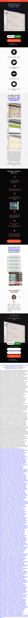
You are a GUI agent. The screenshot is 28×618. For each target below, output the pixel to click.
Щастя (13, 501)
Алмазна (1, 477)
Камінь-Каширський (8, 492)
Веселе (10, 467)
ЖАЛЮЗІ (10, 249)
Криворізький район (12, 585)
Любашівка (24, 461)
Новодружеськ (13, 485)
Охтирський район (15, 595)
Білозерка (2, 461)
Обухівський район (12, 594)
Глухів (21, 530)
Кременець (18, 518)
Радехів (25, 485)
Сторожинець (19, 502)
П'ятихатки (2, 517)
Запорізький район (19, 575)
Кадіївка (8, 545)
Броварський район (20, 563)
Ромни (14, 535)
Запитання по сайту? (9, 368)
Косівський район (19, 583)
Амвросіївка (23, 518)
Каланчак (14, 467)
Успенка (5, 459)
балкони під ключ (7, 365)
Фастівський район (18, 607)
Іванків (19, 464)
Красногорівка (2, 509)
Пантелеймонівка (14, 448)
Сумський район (17, 604)
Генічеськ (14, 518)
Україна (1, 617)
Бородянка (15, 470)
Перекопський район (15, 596)
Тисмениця (15, 487)
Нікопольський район (14, 592)
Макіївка (19, 557)
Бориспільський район (12, 563)
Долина (17, 517)
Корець (23, 550)
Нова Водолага (20, 471)
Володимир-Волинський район (14, 568)
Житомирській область (12, 574)
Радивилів (17, 551)
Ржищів (10, 483)
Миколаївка (14, 508)
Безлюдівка (6, 461)
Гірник (1, 502)
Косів (23, 481)
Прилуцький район (11, 599)
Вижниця (24, 476)
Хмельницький (6, 555)
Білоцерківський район (12, 562)
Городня (16, 501)
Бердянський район (12, 560)
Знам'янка (2, 527)
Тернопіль (6, 554)
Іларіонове (2, 455)
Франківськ (23, 553)
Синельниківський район (21, 602)
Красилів (6, 517)
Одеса (16, 616)
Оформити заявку (14, 356)
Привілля (24, 484)
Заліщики (21, 488)
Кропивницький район (20, 585)
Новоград (25, 543)
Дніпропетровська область (21, 570)
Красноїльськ (15, 461)
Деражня (23, 489)
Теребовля (2, 501)
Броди (5, 520)
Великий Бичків (18, 460)
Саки (5, 527)
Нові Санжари (12, 452)
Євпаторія (20, 546)
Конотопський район (23, 582)
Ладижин (4, 519)
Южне (5, 521)
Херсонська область (21, 608)
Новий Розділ (25, 525)
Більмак (18, 451)
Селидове (6, 525)
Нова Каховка (14, 536)
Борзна (11, 494)
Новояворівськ (15, 524)
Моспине (14, 494)
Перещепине (7, 488)
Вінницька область (22, 566)
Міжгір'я (13, 460)
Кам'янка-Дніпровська (4, 505)
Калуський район (10, 578)
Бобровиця (2, 495)
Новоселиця (6, 483)
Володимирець (13, 549)
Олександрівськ (16, 479)
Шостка (26, 544)
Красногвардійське (3, 468)
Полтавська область (19, 598)
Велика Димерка (11, 463)
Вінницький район (3, 567)
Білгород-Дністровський (4, 536)
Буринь (4, 494)
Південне (17, 483)
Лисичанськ (25, 546)
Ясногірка (2, 454)
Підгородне (2, 512)
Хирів (14, 476)
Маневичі (16, 463)
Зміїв (20, 509)
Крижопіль (23, 460)
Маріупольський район (14, 588)
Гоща (17, 549)
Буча (1, 526)
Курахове (7, 518)
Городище (15, 505)
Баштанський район (20, 559)
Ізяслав (9, 513)
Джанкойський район (4, 570)
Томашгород (2, 552)
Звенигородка (2, 516)
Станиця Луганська (14, 472)
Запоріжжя (9, 616)
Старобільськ (9, 519)
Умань (5, 545)
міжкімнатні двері (12, 366)
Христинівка (16, 493)
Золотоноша (4, 526)
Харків (22, 616)
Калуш (12, 541)
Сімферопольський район (5, 603)
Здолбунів (10, 550)
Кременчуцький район (4, 585)
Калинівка (10, 516)
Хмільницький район (4, 610)
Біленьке (20, 463)
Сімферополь (11, 557)
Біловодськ (12, 456)
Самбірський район (13, 601)
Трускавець (2, 528)
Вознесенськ (2, 534)
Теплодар (7, 484)
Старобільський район (22, 603)
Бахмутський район (3, 559)
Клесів (20, 550)
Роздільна (24, 511)
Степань (19, 552)
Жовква (13, 500)
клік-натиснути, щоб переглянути (14, 98)
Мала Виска (20, 497)
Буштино (6, 455)
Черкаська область (3, 611)
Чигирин (6, 495)
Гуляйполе (23, 509)
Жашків (18, 505)
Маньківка (23, 455)
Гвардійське (24, 470)
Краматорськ (7, 553)
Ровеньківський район (15, 600)
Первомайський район (7, 596)
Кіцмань (1, 481)
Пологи (1, 519)
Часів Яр (9, 508)
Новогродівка (2, 511)
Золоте (8, 512)
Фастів (10, 536)
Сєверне (5, 463)
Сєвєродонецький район (11, 602)
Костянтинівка (2, 546)
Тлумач (11, 484)
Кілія (13, 519)
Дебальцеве (14, 527)
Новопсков (24, 462)
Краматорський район (4, 584)
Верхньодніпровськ (12, 509)
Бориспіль (11, 537)
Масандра (13, 454)
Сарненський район (21, 601)
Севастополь (5, 557)
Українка (25, 501)
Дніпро (19, 616)
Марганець (2, 535)
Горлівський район (19, 569)
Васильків (16, 533)
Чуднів (22, 477)
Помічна (18, 492)
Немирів (17, 495)
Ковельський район (7, 582)
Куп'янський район (3, 586)
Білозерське (12, 512)
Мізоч (5, 551)
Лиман (21, 525)
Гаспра (23, 463)
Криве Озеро (18, 455)
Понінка (16, 450)
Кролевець (14, 522)
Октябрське (20, 468)
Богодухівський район (20, 562)
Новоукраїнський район (4, 594)
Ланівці (4, 484)
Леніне (16, 454)
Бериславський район (12, 561)
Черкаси (17, 555)
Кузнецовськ (15, 544)
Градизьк (12, 450)
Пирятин (18, 508)
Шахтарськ (20, 538)
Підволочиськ (7, 450)
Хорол (23, 502)
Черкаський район (11, 611)
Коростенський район (4, 583)
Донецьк (12, 616)
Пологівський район (11, 598)
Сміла (19, 541)
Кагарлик (10, 501)
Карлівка (19, 512)
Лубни (19, 536)
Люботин (15, 521)
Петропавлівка (23, 459)
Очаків (7, 509)
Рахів (27, 503)
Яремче (7, 481)
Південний (21, 483)
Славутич (24, 521)
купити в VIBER (14, 9)
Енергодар (4, 538)
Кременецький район (22, 584)
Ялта (11, 543)
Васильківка (5, 470)
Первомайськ (23, 541)
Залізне (4, 479)
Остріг (8, 549)
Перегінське (10, 470)
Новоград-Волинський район (8, 593)
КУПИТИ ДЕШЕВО (14, 250)
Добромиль (20, 476)
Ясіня (8, 451)
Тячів (12, 487)
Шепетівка (21, 534)
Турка (4, 481)
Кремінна (1, 522)
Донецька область (19, 571)
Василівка (10, 505)
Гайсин (25, 522)
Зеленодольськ (7, 503)
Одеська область (20, 594)
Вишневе (1, 530)
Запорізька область (12, 575)
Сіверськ (12, 502)
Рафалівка (22, 551)
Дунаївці (1, 508)
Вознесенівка (16, 511)
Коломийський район (15, 582)
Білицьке (11, 488)
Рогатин (25, 483)
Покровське (15, 469)
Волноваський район (4, 568)
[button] (8, 297)
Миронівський (2, 452)
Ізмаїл (19, 544)
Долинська (13, 513)
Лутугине (21, 513)
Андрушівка (2, 488)
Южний (8, 521)
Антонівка (9, 471)
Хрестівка (18, 527)
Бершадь (1, 500)
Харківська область (6, 608)
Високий (12, 468)
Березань (18, 510)
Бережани (7, 511)
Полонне (1, 520)
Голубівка (5, 530)
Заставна (18, 484)
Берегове (1, 525)
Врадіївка (2, 463)
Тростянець (8, 520)
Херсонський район (3, 609)
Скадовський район (13, 603)
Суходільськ (17, 520)
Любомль (20, 489)
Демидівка (20, 549)
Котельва (1, 471)
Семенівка (8, 487)
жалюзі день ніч (13, 365)
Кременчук (11, 554)
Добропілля (17, 530)
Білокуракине (2, 450)
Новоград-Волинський (11, 538)
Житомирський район (4, 574)
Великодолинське (3, 469)
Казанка (23, 453)
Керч (22, 552)
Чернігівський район (20, 612)
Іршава (1, 487)
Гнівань (24, 496)
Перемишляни (25, 480)
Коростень (8, 541)
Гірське (12, 493)
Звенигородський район (4, 576)
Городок (20, 511)
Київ (27, 616)
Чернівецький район (4, 612)
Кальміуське (20, 496)
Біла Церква (12, 553)
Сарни (10, 552)
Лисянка (16, 452)
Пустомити (24, 487)
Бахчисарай (10, 525)
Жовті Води (22, 536)
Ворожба (1, 483)
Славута (19, 529)
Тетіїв (12, 503)
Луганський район (13, 587)
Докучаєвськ (19, 521)
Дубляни (13, 483)
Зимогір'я (1, 493)
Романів (1, 453)
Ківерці (21, 508)
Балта (7, 516)
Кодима (4, 487)
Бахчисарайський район (12, 559)
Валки (16, 489)
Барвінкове (13, 497)
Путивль (14, 510)
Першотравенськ (19, 526)
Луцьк (16, 553)
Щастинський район (12, 615)
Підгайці (17, 475)
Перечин (21, 479)
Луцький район (20, 587)
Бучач (5, 496)
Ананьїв (19, 486)
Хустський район (11, 610)
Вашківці (4, 478)
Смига (12, 552)
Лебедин (8, 526)
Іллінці (21, 492)
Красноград (17, 519)
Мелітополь (2, 553)
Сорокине (18, 535)
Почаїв (20, 481)
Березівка (23, 486)
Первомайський (3, 529)
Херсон (1, 557)
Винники (22, 500)
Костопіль (2, 551)
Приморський (21, 472)
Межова (10, 451)
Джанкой (10, 534)
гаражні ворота (22, 365)
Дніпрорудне (2, 518)
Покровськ (16, 541)
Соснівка (24, 494)
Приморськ (8, 497)
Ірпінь (19, 533)
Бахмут (18, 543)
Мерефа (9, 522)
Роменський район (6, 601)
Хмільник (14, 525)
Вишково (7, 452)
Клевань (17, 550)
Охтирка (11, 535)
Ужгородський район (4, 607)
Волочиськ (25, 517)
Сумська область (10, 604)
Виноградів (2, 524)
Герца (6, 475)
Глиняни (21, 475)
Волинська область (19, 567)
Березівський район (3, 561)
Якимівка (5, 471)
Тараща (9, 500)
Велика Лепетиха (18, 462)
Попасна (6, 524)
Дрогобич (8, 543)
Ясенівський (10, 459)
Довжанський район (12, 571)
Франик (19, 553)
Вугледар (22, 510)
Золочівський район (21, 576)
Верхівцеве (25, 488)
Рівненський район (6, 600)
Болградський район (4, 563)
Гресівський (22, 467)
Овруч (17, 509)
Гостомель (20, 470)
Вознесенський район (11, 567)
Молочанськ (11, 481)
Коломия (24, 538)
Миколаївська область (7, 590)
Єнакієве (16, 546)
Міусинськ (8, 478)
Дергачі (17, 516)
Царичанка (8, 448)
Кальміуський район (17, 578)
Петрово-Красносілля (21, 504)
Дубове (4, 460)
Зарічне (6, 550)
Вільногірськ (25, 520)
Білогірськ (17, 513)
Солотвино (2, 459)
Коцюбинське (2, 472)
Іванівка (17, 467)
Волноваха (6, 522)
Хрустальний (21, 545)
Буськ (1, 484)
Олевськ (14, 492)
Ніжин (5, 543)
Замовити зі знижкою (14, 40)
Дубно (24, 549)
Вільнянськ (6, 508)
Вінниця (15, 557)
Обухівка (16, 453)
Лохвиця (1, 496)
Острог (13, 551)
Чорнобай (12, 453)
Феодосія (1, 543)
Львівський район (6, 588)
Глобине (1, 497)
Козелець (25, 456)
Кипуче (17, 485)
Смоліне (19, 461)
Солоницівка (14, 471)
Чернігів (20, 555)
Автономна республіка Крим (13, 558)
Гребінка (20, 493)
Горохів (1, 485)
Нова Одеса (21, 501)
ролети (18, 365)
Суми (14, 555)
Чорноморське (9, 469)
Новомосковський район (18, 593)
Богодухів (2, 513)
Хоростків (4, 480)
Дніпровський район (12, 570)
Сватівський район (3, 602)
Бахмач (20, 516)
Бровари (22, 544)
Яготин (20, 520)
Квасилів (13, 550)
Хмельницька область (12, 609)
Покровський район (3, 598)
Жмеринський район (21, 574)
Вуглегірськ (6, 489)
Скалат (11, 476)
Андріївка (10, 461)
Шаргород (25, 479)
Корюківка (8, 502)
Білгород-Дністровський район (22, 561)
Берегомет (14, 455)
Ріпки (19, 448)
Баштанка (25, 497)
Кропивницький (19, 554)
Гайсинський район (23, 568)
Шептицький (7, 542)
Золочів (12, 520)
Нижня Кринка (8, 472)
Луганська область (6, 587)
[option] (14, 303)
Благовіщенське (19, 480)
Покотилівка (12, 464)
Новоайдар (15, 459)
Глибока (19, 459)
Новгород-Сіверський (21, 503)
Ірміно (16, 497)
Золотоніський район (13, 576)
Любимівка (2, 456)
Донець (9, 462)
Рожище (19, 500)
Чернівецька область (19, 611)
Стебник (14, 517)
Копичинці (11, 479)
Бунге (6, 512)
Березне (5, 549)
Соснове (15, 552)
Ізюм (1, 538)
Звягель (21, 543)
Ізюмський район (3, 578)
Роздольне (20, 452)
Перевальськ (9, 527)
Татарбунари (2, 492)
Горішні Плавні (23, 535)
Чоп (21, 484)
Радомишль (6, 504)
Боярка (23, 530)
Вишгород (24, 519)
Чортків (12, 526)
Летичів (7, 467)
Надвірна (21, 517)
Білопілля (6, 513)
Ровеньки (2, 537)
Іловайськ (11, 511)
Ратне (23, 454)
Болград (10, 510)
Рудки (16, 476)
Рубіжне (1, 541)
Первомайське (9, 460)
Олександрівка (3, 467)
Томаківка (22, 451)
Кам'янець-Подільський (10, 546)
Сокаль (10, 518)
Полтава (24, 555)
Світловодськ (6, 535)
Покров (17, 534)
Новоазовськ (12, 496)
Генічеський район (3, 569)
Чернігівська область (12, 612)
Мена (5, 497)
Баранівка (8, 496)
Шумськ (9, 477)
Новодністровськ (12, 489)
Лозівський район (18, 586)
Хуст (15, 526)
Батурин (14, 475)
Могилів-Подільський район (8, 591)
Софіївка (16, 468)
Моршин (18, 478)
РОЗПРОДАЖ (13, 8)
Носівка (21, 505)
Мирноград (24, 537)
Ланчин (1, 451)
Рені (23, 516)
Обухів (7, 529)
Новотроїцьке (20, 469)
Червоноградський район (19, 610)
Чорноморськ (16, 537)
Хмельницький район (20, 609)
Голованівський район (11, 569)
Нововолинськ (6, 537)
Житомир (1, 555)
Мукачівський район (17, 591)
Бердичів (1, 545)
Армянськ (2, 521)
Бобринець (22, 495)
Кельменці (20, 450)
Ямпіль (17, 494)
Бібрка (4, 476)
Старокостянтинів (11, 530)
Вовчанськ (10, 517)
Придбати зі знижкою (14, 241)
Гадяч (20, 519)
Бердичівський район (4, 560)
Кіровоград (11, 544)
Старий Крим (16, 488)
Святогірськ (6, 477)
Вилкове (1, 486)
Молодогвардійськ (19, 522)
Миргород (7, 534)
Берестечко (2, 475)
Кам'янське (25, 554)
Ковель (4, 541)
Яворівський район (19, 615)
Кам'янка (15, 503)
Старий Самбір (14, 477)
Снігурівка (10, 504)
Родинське (10, 495)
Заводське (8, 485)
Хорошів (4, 451)
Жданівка (6, 501)
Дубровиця (2, 550)
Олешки (11, 521)
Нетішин (22, 529)
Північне (7, 464)
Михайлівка (25, 471)
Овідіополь (25, 469)
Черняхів (16, 464)
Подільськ (23, 533)
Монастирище (15, 486)
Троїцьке (9, 454)
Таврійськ (9, 493)
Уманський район (11, 607)
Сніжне (16, 538)
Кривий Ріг (5, 616)
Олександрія (16, 545)
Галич (21, 478)
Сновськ (26, 495)
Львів (24, 616)
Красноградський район (13, 584)
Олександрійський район (7, 595)
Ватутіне (14, 516)
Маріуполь (2, 558)
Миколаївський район (15, 590)
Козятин (20, 524)
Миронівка (6, 500)
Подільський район (23, 596)
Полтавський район (3, 599)
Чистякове (12, 542)
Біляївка (4, 502)
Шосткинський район (4, 615)
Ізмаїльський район (22, 577)
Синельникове (15, 528)
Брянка (20, 537)
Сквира (23, 512)
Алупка (4, 485)
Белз (11, 475)
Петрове (9, 455)
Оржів (11, 551)
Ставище (24, 452)
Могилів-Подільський (13, 529)
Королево (14, 451)
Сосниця (21, 448)
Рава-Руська (16, 481)
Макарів (1, 470)
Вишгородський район (14, 566)
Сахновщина (6, 456)
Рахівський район (18, 599)
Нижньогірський (24, 464)
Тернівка (24, 526)
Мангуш (5, 454)
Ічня (16, 496)
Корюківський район (12, 583)
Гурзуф (22, 456)
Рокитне (6, 552)
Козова (1, 460)
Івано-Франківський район (13, 577)
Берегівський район (19, 560)
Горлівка (11, 555)
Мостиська (21, 485)
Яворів (16, 500)
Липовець (5, 486)
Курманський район (11, 586)
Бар (8, 510)
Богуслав (1, 510)
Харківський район (13, 608)
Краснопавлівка (3, 448)
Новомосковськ (17, 542)
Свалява (5, 510)
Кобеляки (14, 495)
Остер (1, 480)
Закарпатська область (4, 575)
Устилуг (8, 475)
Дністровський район (4, 571)
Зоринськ (14, 484)
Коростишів (10, 524)
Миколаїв (6, 558)
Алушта (6, 528)
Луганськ (22, 557)
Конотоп (11, 545)
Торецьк (14, 534)
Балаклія (20, 528)
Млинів (8, 551)
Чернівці (14, 554)
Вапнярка (16, 456)
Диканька (20, 454)
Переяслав (10, 528)
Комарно (7, 476)
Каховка (7, 533)
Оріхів (16, 512)
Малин (18, 525)
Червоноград (2, 542)
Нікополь (1, 549)
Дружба (19, 477)
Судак (15, 502)
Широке (8, 468)
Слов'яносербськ (6, 453)
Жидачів (21, 494)
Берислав (14, 504)
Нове (19, 456)
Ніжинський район (6, 592)
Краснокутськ (24, 450)
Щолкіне (7, 494)
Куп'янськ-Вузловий (3, 462)
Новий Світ (13, 462)
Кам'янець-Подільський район (13, 579)
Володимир (12, 533)
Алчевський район (22, 558)
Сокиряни (2, 489)
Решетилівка (10, 486)
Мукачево (14, 543)
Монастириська (13, 478)
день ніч (17, 249)
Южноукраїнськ (3, 533)
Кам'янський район (22, 579)
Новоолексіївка (3, 464)
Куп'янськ (24, 528)
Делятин (19, 453)
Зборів (8, 480)
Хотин (24, 492)
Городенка (19, 487)
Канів (23, 524)
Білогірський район (3, 562)
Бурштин (1, 504)
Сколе (7, 479)
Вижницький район (6, 566)
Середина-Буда (12, 480)
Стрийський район (3, 604)
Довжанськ (23, 542)
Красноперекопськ (24, 527)
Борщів (5, 493)
